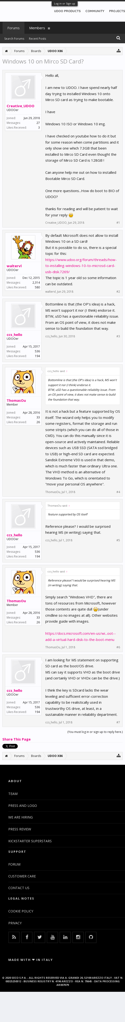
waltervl (14, 265)
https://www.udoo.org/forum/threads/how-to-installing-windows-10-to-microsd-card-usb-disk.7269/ (81, 265)
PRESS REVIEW (19, 829)
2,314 (36, 283)
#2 (118, 292)
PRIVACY (15, 923)
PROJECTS (117, 11)
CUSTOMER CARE (22, 876)
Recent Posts (37, 39)
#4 (118, 492)
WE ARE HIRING (20, 817)
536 (37, 351)
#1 (118, 223)
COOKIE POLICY (20, 911)
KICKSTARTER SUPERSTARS (30, 841)
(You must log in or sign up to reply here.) (95, 732)
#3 (118, 336)
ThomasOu (16, 400)
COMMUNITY (94, 11)
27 (38, 123)
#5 (118, 540)
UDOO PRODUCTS (67, 11)
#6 (118, 647)
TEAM (13, 793)
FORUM (14, 864)
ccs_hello (14, 334)
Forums (13, 27)
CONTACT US (18, 888)
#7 (118, 722)
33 (38, 417)
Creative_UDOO (20, 105)
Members (37, 27)
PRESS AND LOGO (22, 805)
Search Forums (14, 39)
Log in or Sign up (64, 3)
